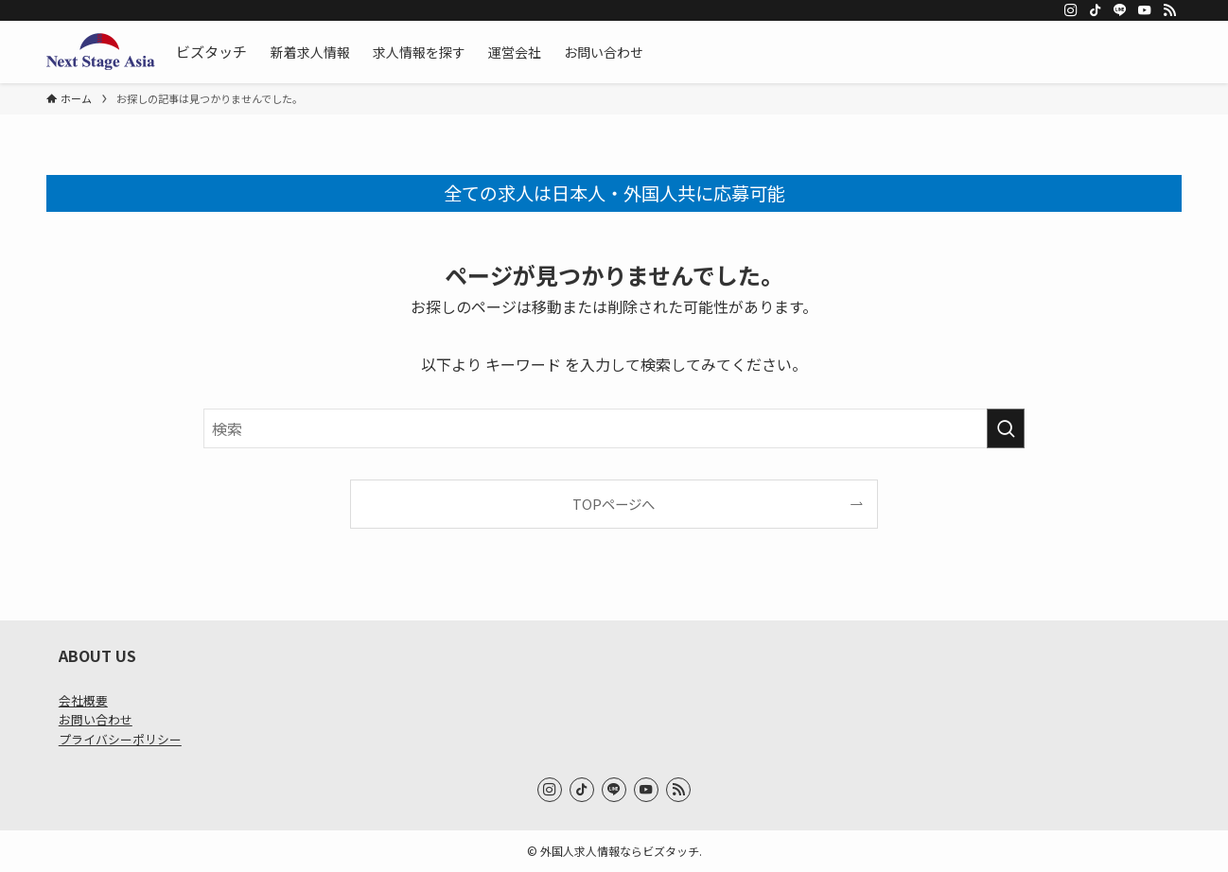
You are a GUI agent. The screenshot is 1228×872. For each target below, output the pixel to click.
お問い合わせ (95, 719)
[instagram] (1071, 10)
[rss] (1169, 10)
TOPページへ (613, 504)
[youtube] (1144, 10)
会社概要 (83, 700)
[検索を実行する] (1006, 428)
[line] (1120, 10)
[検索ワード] (614, 428)
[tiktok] (1095, 10)
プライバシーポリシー (120, 739)
